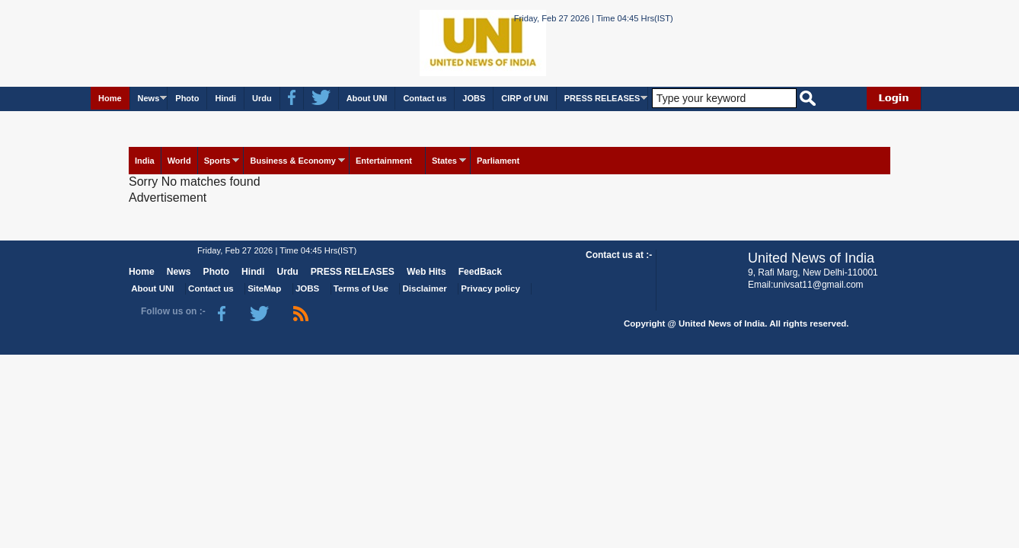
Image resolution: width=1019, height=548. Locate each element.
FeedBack (480, 271)
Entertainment (384, 160)
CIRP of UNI (524, 98)
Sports (217, 160)
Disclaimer (425, 288)
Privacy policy (490, 288)
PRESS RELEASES (602, 98)
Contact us (424, 98)
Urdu (262, 98)
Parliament (498, 160)
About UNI (367, 98)
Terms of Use (361, 288)
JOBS (473, 98)
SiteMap (264, 288)
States (444, 160)
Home (110, 98)
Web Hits (426, 271)
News (149, 98)
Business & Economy (292, 160)
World (179, 160)
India (145, 160)
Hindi (225, 98)
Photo (187, 98)
